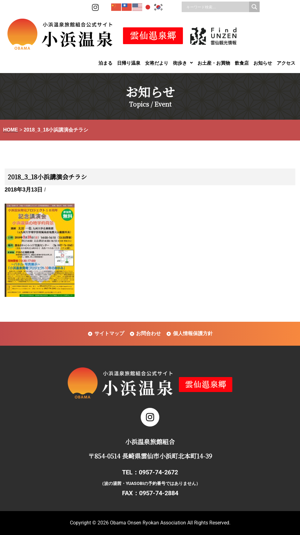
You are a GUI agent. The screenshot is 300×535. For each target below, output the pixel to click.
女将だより (156, 63)
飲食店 (242, 63)
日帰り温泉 (128, 63)
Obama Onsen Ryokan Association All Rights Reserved (169, 523)
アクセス (286, 63)
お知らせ (262, 63)
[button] (183, 63)
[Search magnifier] (254, 7)
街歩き (183, 63)
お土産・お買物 (214, 63)
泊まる (105, 63)
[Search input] (217, 7)
